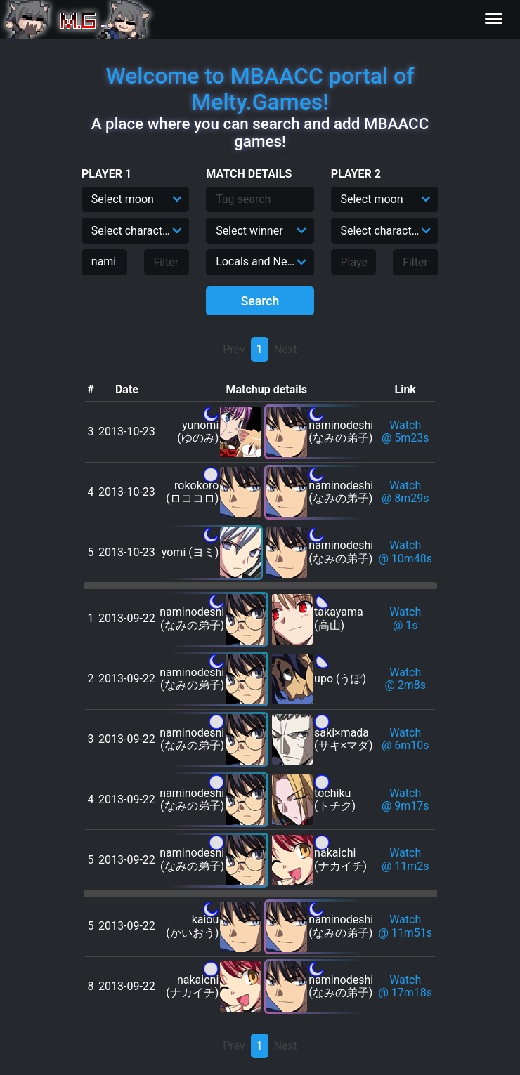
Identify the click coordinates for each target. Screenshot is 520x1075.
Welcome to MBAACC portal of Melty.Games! (259, 88)
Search (260, 301)
